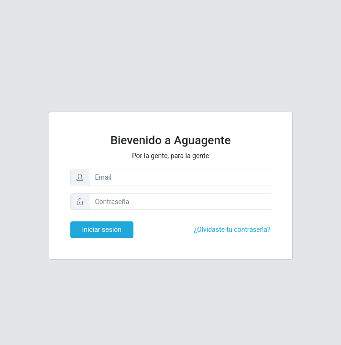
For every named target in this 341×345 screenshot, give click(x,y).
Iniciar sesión (102, 229)
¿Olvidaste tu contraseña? (232, 229)
